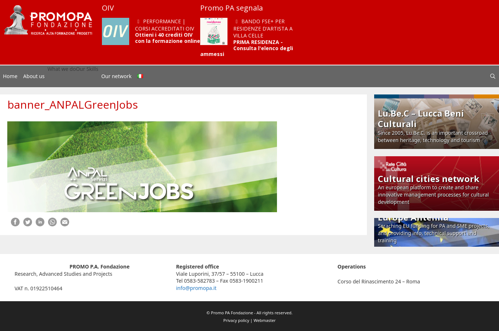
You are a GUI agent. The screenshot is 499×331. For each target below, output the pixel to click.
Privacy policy (236, 320)
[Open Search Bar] (493, 76)
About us (34, 76)
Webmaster (265, 320)
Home (10, 76)
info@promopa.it (196, 287)
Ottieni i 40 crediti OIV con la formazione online (167, 37)
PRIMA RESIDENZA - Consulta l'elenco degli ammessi (246, 48)
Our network (116, 76)
